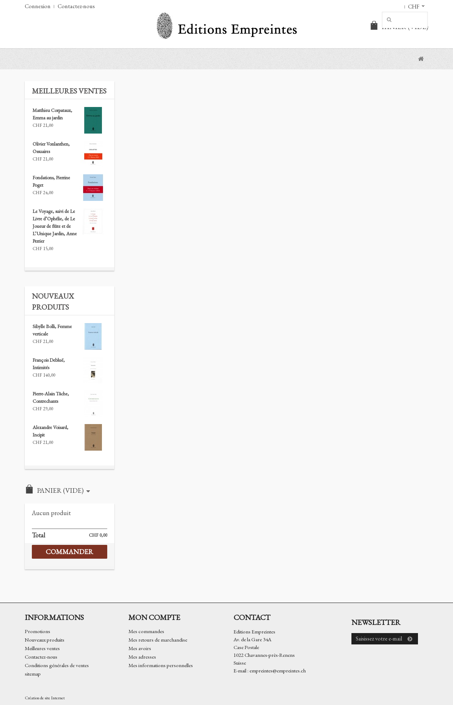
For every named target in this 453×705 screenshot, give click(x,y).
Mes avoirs (139, 648)
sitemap (33, 673)
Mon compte (154, 617)
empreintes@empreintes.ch (278, 670)
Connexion (38, 6)
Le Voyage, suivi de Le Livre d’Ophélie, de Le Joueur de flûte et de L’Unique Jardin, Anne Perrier (55, 226)
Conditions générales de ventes (57, 665)
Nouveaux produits (44, 639)
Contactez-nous (76, 6)
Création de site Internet (45, 698)
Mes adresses (142, 656)
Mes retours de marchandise (157, 639)
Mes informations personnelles (160, 665)
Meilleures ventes (69, 91)
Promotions (37, 631)
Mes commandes (146, 631)
